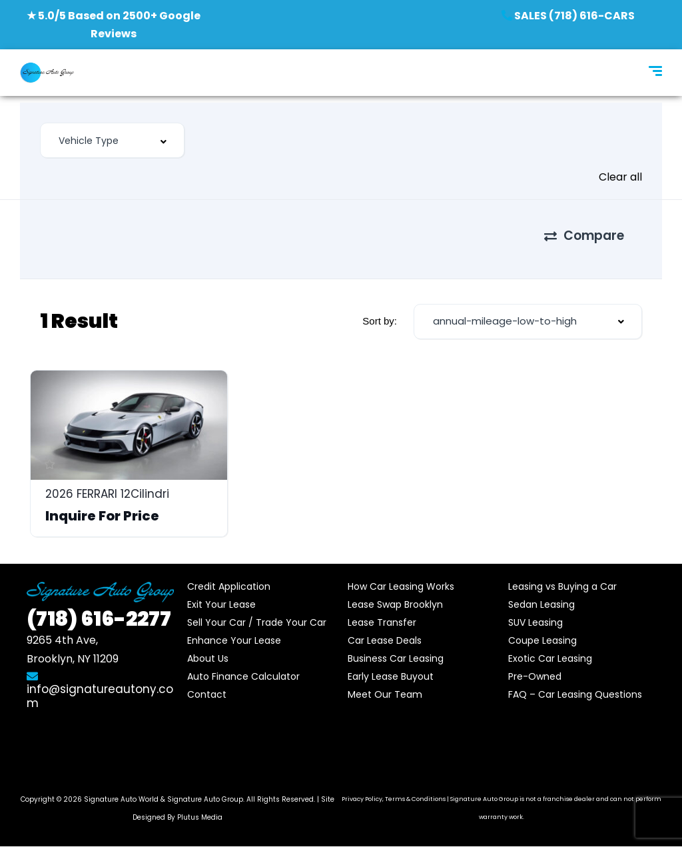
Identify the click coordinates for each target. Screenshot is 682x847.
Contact (206, 694)
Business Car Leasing (396, 658)
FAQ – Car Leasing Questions (575, 694)
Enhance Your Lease (234, 640)
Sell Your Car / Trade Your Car (256, 622)
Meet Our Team (385, 694)
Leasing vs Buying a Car (562, 586)
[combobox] (112, 140)
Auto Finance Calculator (243, 676)
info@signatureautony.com (100, 690)
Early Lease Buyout (391, 676)
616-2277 (99, 619)
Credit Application (228, 586)
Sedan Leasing (541, 604)
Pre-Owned (534, 676)
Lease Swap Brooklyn (395, 604)
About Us (207, 658)
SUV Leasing (535, 622)
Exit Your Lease (221, 604)
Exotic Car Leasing (550, 658)
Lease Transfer (382, 622)
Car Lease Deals (385, 640)
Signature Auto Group (205, 799)
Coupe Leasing (542, 640)
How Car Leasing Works (401, 586)
